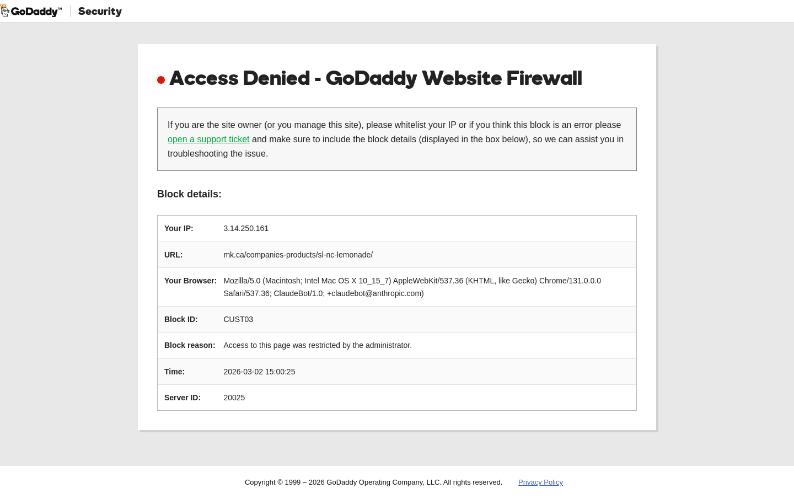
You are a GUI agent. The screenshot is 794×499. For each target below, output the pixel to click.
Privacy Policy (540, 482)
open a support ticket (209, 139)
